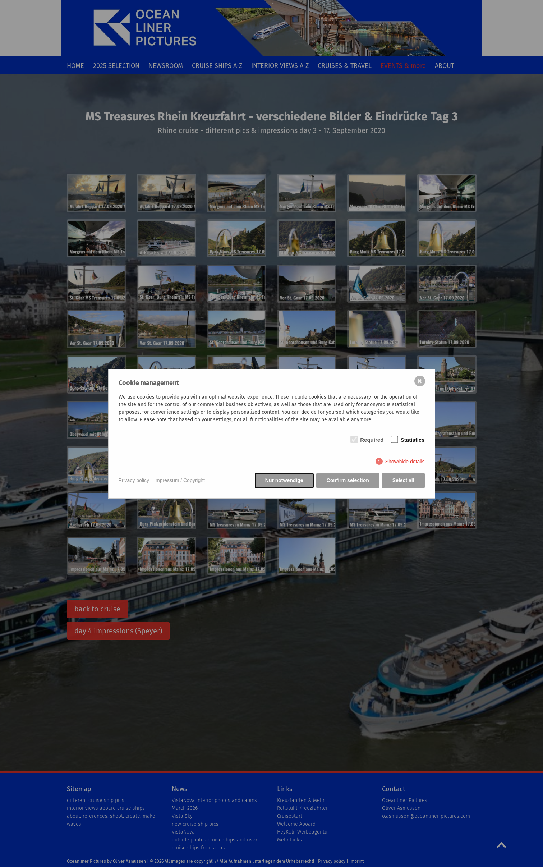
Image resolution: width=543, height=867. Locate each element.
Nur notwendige (284, 480)
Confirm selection (348, 480)
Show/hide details (405, 461)
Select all (403, 480)
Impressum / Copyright (179, 480)
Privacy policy (134, 480)
